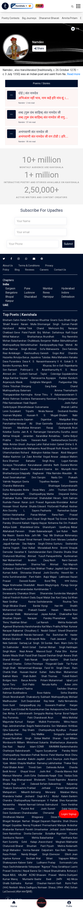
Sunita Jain (19, 432)
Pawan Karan (20, 502)
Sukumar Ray (18, 730)
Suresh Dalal (57, 808)
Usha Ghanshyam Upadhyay (52, 527)
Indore (65, 292)
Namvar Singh (18, 349)
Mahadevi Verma (20, 850)
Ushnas (40, 804)
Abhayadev (16, 489)
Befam (44, 784)
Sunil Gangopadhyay (22, 705)
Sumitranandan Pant (22, 576)
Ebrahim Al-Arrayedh (26, 639)
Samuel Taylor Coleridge (45, 374)
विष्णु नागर (60, 581)
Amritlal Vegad (41, 456)
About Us (8, 265)
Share (39, 48)
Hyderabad (68, 288)
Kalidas (47, 452)
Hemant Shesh (41, 539)
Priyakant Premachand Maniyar (48, 825)
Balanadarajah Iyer (49, 531)
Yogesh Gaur (19, 547)
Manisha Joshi (21, 775)
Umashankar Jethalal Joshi (49, 829)
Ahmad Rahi (20, 659)
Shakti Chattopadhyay (41, 730)
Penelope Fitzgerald (45, 663)
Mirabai (14, 605)
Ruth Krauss (62, 448)
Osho (71, 643)
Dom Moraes (58, 539)
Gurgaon (10, 288)
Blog (17, 269)
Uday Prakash (27, 610)
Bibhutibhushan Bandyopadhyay (39, 345)
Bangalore (11, 292)
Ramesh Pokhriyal (19, 369)
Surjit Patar (53, 651)
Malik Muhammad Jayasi (31, 614)
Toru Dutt (18, 684)
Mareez (68, 771)
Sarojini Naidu (47, 477)
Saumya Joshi (61, 759)
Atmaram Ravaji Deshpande (50, 427)
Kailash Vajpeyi (30, 523)
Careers (44, 269)
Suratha (65, 432)
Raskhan (15, 622)
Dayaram (46, 821)
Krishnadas (16, 585)
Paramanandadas (23, 589)
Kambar (14, 378)
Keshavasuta (16, 419)
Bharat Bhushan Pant (31, 846)
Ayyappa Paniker (56, 378)
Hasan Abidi (58, 452)
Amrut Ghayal (18, 771)
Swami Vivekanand (31, 469)
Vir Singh (57, 668)
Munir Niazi (17, 651)
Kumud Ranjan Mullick (30, 721)
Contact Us (60, 269)
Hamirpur (48, 296)
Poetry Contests (10, 18)
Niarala (28, 634)
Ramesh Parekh (24, 829)
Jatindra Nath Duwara (56, 465)
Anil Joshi (38, 808)
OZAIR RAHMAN (48, 746)
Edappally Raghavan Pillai (35, 473)
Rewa (46, 292)
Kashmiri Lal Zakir (21, 456)
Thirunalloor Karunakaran (27, 465)
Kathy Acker (61, 684)
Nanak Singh (39, 659)
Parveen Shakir (25, 531)
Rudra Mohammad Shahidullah (33, 498)
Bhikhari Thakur (45, 568)
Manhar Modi (63, 755)
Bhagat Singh (38, 854)
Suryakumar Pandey (57, 750)
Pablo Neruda (39, 684)
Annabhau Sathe (59, 436)
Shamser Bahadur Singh (29, 461)
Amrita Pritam (69, 18)
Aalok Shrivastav (21, 572)
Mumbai (48, 288)
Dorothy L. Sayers (24, 510)
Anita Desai (31, 489)
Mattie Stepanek (58, 494)
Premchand (17, 688)
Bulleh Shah (38, 676)
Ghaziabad (30, 296)
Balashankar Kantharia (56, 837)
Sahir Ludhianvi (37, 862)
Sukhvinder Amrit (18, 647)
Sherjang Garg (35, 386)
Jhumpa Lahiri (34, 444)
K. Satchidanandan (35, 552)
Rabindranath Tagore (29, 750)
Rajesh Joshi (49, 403)
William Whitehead (27, 742)
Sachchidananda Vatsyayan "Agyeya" (30, 866)
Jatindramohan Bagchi (21, 726)
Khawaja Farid (41, 668)
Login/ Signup (68, 814)
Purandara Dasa (18, 361)
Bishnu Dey (25, 734)
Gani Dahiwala (46, 767)
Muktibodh (17, 634)
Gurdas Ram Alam (56, 643)
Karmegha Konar (31, 394)
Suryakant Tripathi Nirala (27, 411)
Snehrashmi (19, 788)
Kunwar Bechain (23, 858)
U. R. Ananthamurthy (45, 369)
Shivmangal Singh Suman (53, 324)
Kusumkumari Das (39, 709)
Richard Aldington (31, 452)
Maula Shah (17, 655)
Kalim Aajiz (42, 576)
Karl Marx (47, 626)
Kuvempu (17, 365)
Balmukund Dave (56, 804)
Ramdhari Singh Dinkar (26, 738)
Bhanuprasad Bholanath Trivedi (36, 779)
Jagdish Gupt (62, 568)
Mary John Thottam (53, 489)
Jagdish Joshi (44, 759)
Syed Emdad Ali (19, 709)
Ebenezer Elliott (60, 854)
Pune (27, 288)
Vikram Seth (60, 498)
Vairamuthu (53, 432)
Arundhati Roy (54, 336)
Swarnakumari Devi (23, 477)
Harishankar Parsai (25, 514)
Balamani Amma (41, 390)
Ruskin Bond (40, 581)
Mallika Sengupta (50, 734)
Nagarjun (16, 481)
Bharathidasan (26, 407)
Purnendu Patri (20, 717)
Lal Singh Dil (36, 643)
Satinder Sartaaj (17, 643)
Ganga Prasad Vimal (20, 539)
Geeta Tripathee (36, 481)
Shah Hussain (20, 672)
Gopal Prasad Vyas (25, 568)
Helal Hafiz (56, 701)
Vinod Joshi (37, 771)
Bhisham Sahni (11, 320)
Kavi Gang (61, 597)
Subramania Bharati (52, 407)
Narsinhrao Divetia (20, 833)
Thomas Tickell (58, 676)
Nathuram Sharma (27, 564)
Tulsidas (46, 357)
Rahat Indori (49, 444)
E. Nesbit (42, 630)
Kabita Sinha (55, 692)
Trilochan (15, 386)
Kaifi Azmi (63, 883)
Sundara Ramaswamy (33, 398)
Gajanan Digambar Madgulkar (47, 419)
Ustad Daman (38, 647)
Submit (68, 244)
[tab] (41, 83)
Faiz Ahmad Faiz (54, 564)
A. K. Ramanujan (36, 432)
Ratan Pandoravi (29, 320)
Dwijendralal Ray (37, 701)
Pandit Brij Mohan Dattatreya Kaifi (49, 332)
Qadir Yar (64, 663)
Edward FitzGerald (48, 506)
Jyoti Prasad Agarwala (42, 502)
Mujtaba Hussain (24, 415)
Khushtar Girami (48, 320)
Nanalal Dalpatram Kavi (45, 850)
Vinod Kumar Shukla (24, 506)
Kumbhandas (41, 589)
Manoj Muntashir (22, 879)
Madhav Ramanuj (37, 763)
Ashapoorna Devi (59, 709)
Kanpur (9, 300)
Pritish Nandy (18, 854)
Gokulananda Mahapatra (26, 448)
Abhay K (13, 713)
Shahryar (59, 535)
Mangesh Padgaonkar (56, 382)
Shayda (22, 763)
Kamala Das (19, 543)
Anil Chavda (54, 771)
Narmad (31, 804)
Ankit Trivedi (27, 767)
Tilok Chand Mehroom (43, 328)
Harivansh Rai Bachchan (48, 634)
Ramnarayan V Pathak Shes (48, 800)
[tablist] (41, 83)
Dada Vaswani (31, 440)
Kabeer (22, 862)
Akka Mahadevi (59, 357)
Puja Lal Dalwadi (25, 784)
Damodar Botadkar (43, 833)
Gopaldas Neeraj (21, 825)
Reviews (29, 269)
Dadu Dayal (36, 597)
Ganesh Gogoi (49, 353)
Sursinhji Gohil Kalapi (23, 841)
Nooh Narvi (59, 560)
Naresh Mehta (53, 622)
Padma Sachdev (46, 688)
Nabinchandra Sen (45, 726)
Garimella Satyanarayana (57, 423)
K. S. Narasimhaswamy (42, 361)
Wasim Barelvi (15, 535)
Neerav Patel (48, 755)
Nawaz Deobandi (57, 411)
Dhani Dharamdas (41, 593)
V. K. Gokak (64, 361)
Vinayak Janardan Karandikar (29, 436)
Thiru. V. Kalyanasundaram (58, 394)
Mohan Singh (56, 647)
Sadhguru (31, 887)
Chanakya (22, 593)
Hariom (52, 883)
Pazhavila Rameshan (54, 510)
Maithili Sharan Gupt (55, 738)
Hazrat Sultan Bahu (42, 672)
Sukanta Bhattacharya (52, 742)
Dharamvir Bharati (49, 18)
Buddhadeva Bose (28, 692)
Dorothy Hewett (59, 572)
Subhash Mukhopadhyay (54, 697)
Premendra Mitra (58, 721)
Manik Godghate (28, 382)
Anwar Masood (35, 651)
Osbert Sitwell (57, 630)
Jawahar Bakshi (26, 759)
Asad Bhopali (48, 448)
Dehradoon (68, 296)
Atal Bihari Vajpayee (52, 858)
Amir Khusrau (37, 365)
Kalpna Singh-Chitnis (40, 543)
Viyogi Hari (50, 605)
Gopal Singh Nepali (43, 518)
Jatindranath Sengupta (31, 713)
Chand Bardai (29, 605)
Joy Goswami (46, 705)
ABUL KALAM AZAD (23, 875)
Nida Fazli (47, 639)
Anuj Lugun (58, 461)
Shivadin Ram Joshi (21, 518)
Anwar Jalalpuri (60, 456)
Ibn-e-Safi (58, 365)
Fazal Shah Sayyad (35, 655)
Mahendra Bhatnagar (36, 485)
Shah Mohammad (21, 668)
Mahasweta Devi (56, 349)
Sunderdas (60, 593)
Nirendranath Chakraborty (25, 697)
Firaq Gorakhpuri (61, 866)
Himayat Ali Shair (29, 423)
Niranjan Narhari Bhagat (26, 821)
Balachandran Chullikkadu (25, 340)
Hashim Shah (59, 659)
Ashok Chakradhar (60, 614)
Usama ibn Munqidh (57, 469)
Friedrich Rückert (20, 597)
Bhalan (13, 767)
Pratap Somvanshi (60, 862)
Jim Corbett (20, 374)
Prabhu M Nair (60, 626)
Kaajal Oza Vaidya (61, 775)
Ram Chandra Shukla (59, 552)
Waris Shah (20, 676)
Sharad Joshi (41, 572)
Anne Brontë (60, 547)
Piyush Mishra (56, 846)
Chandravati (40, 717)
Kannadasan (15, 403)
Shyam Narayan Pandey (32, 618)
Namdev (56, 473)
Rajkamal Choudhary (25, 630)
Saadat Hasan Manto (54, 610)
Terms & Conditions (29, 265)
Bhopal (9, 296)
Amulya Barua (21, 357)
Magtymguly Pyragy (57, 585)
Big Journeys (29, 18)
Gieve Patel (21, 332)
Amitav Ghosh (17, 444)
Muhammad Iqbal (60, 680)
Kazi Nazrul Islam (22, 746)
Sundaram (15, 813)
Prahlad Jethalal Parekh (45, 788)
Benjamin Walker (50, 340)
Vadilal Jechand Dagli (29, 796)
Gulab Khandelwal (22, 527)
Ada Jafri (31, 535)
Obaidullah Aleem (33, 585)
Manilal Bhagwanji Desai (36, 817)
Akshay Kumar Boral (57, 713)
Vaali (26, 403)
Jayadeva (35, 357)
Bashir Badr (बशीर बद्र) (52, 879)
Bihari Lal (30, 622)
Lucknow (29, 292)
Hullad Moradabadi (39, 547)
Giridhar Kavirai (22, 601)
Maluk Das (49, 597)
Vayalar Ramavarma (32, 378)
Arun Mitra (58, 717)
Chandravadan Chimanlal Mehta (44, 813)
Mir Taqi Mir (45, 535)
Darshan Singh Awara (59, 655)
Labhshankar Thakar (59, 763)
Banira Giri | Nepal (40, 870)
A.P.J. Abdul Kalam (55, 796)
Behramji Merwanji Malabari (50, 792)
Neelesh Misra (17, 887)
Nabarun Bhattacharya (26, 336)
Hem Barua (20, 680)
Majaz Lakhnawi (59, 576)
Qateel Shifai (64, 444)
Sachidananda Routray (54, 601)
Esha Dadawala (39, 775)
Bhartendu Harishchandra (27, 626)
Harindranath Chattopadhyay (28, 494)
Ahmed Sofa (36, 349)
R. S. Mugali (47, 415)
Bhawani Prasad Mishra (51, 875)
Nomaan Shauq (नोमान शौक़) (53, 887)
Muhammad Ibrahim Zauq (28, 560)
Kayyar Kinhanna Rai (51, 523)
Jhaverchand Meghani (51, 841)
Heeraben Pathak (30, 755)
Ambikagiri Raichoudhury (23, 353)
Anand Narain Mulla (23, 324)
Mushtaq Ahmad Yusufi (30, 556)
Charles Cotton (22, 663)
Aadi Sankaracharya (55, 440)
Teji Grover (61, 518)
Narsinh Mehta (27, 837)
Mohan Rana (48, 514)
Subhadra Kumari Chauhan (28, 883)
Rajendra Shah (60, 821)
